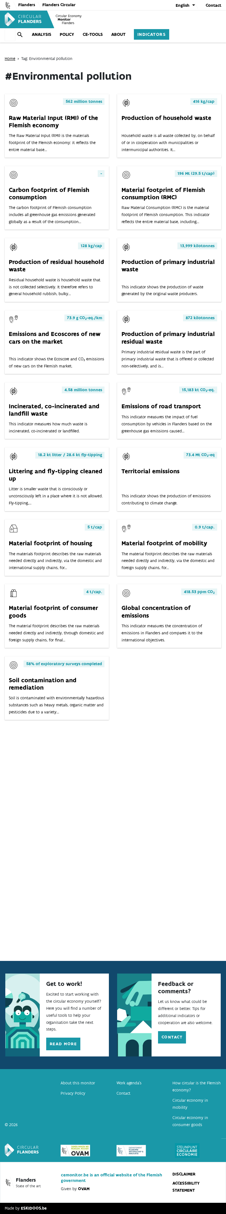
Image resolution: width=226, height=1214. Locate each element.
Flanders (26, 4)
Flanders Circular (59, 4)
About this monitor (78, 1083)
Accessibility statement (186, 1186)
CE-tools (82, 33)
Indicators (141, 33)
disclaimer (183, 1174)
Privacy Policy (73, 1093)
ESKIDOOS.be (33, 1208)
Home (10, 58)
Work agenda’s (129, 1083)
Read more (63, 1043)
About (108, 33)
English (183, 5)
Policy (56, 33)
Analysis (31, 33)
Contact (213, 5)
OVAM (83, 1188)
